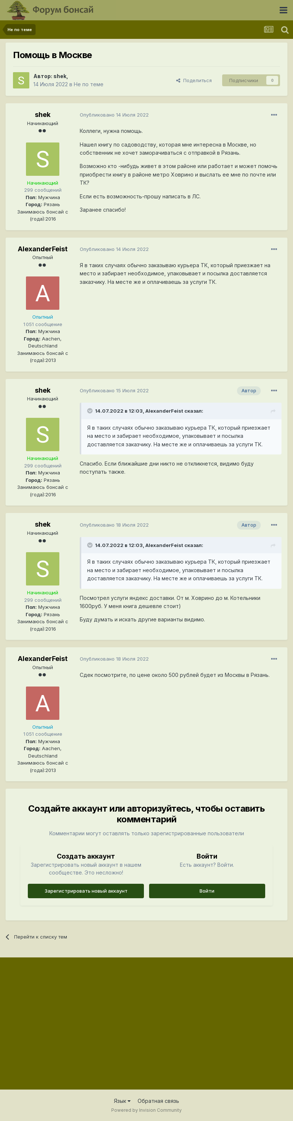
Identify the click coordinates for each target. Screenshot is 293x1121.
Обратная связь (158, 1101)
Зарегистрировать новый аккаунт (86, 891)
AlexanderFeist (43, 249)
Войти (207, 891)
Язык (122, 1101)
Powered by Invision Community (146, 1110)
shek (59, 76)
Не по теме (88, 84)
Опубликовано (114, 115)
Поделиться (194, 80)
